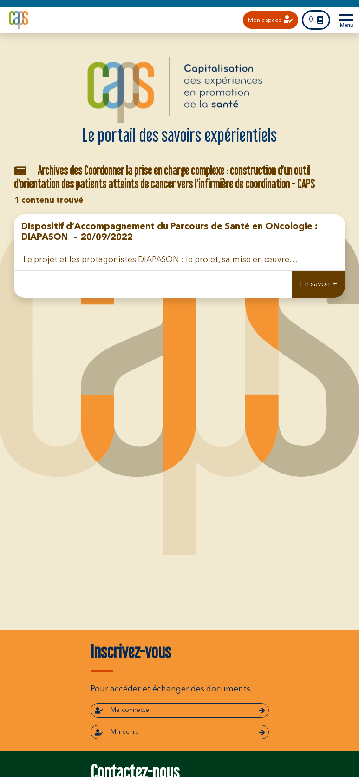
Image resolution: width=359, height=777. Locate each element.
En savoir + (318, 284)
